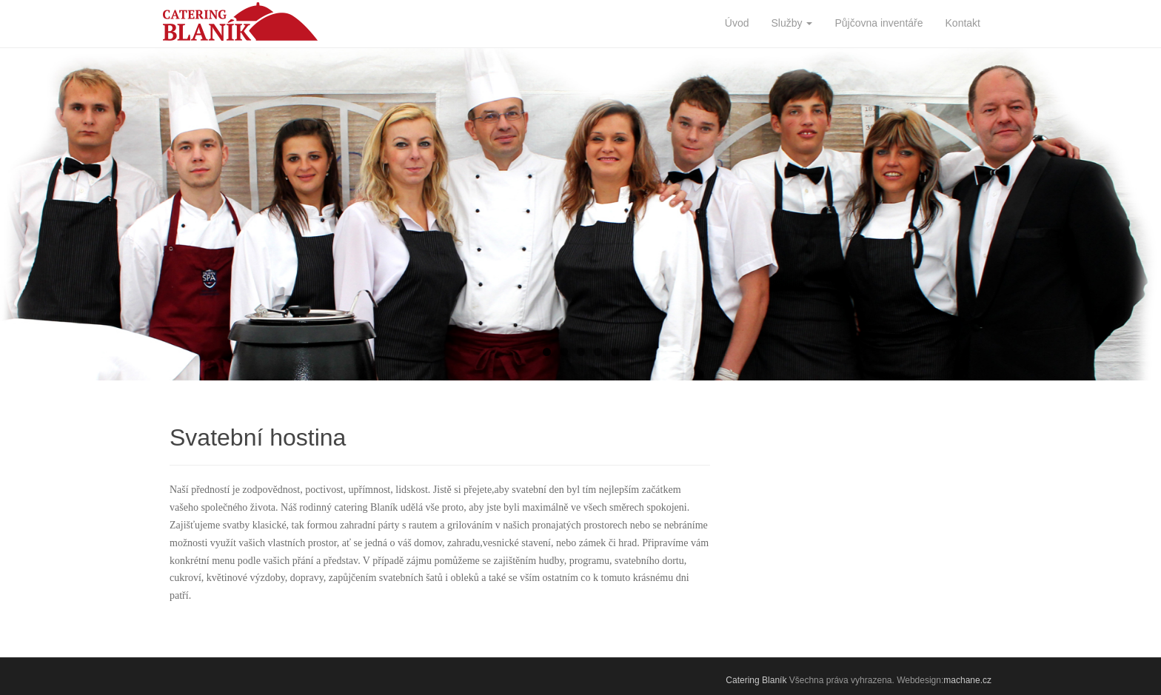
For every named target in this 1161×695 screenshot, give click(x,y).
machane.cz (967, 680)
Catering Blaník (756, 680)
